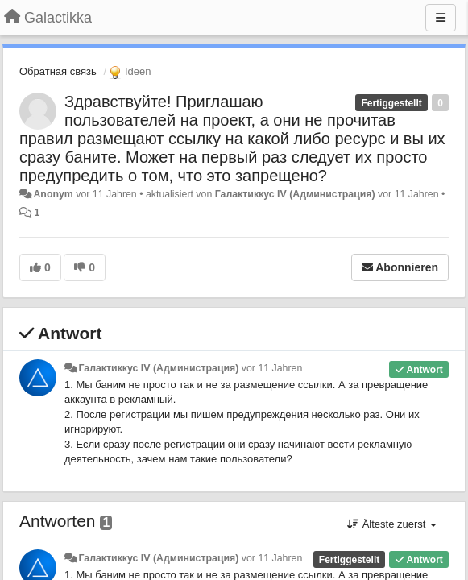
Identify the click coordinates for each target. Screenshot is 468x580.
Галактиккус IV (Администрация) (295, 194)
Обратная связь (58, 71)
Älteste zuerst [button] (392, 524)
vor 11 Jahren (272, 368)
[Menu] (440, 17)
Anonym (52, 194)
